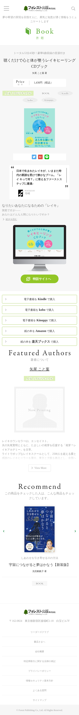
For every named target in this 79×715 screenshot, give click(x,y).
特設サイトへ (42, 278)
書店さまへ (39, 641)
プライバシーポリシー (39, 671)
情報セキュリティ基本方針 (39, 680)
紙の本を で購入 (39, 331)
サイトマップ (39, 700)
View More (40, 468)
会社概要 (39, 651)
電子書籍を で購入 (39, 299)
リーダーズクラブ (40, 632)
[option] (39, 546)
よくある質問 (39, 690)
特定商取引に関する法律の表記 (40, 661)
